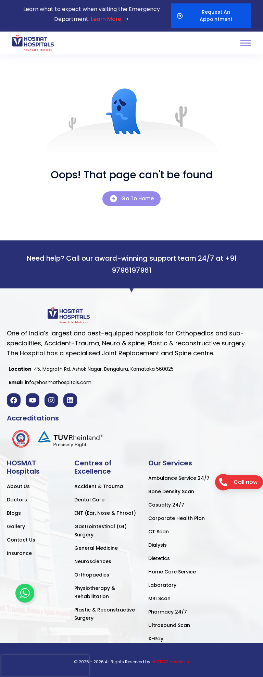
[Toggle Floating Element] (24, 593)
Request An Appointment (204, 16)
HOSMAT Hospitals (170, 662)
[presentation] (45, 665)
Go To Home (131, 198)
